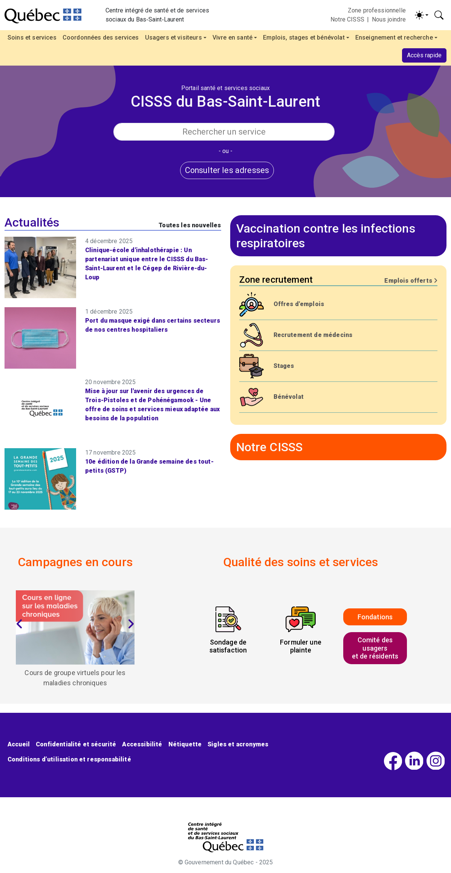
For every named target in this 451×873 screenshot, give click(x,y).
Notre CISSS (347, 19)
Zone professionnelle (377, 10)
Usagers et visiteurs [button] (173, 37)
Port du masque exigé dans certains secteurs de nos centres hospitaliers (152, 325)
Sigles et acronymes (238, 744)
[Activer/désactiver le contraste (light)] (421, 15)
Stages (284, 365)
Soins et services (32, 37)
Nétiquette (185, 744)
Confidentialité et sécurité (76, 744)
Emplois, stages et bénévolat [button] (303, 37)
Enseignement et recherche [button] (394, 37)
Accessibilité (142, 744)
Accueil (19, 744)
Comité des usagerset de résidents (375, 648)
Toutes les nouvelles (190, 225)
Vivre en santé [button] (232, 37)
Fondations (375, 617)
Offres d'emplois (299, 304)
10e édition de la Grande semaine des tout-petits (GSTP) (149, 466)
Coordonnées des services (101, 37)
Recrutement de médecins (313, 334)
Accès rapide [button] (424, 55)
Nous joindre (389, 19)
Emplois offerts (410, 280)
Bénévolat (289, 396)
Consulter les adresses (227, 170)
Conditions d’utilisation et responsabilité (69, 759)
